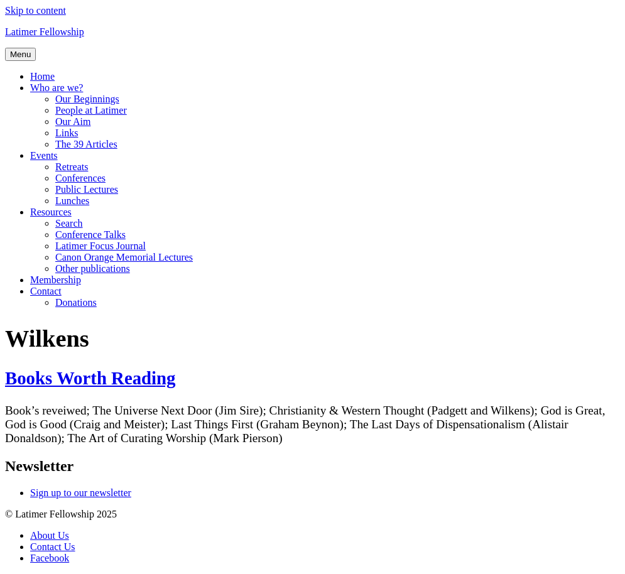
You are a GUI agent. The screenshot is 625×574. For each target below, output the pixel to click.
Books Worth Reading (90, 378)
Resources (51, 212)
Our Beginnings (87, 99)
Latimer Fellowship (44, 31)
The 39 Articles (86, 144)
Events (44, 155)
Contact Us (52, 546)
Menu (20, 54)
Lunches (72, 200)
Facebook (49, 558)
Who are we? (56, 87)
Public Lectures (86, 189)
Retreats (71, 166)
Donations (76, 302)
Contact (46, 291)
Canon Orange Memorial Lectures (124, 257)
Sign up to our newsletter (80, 492)
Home (42, 76)
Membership (55, 279)
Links (66, 132)
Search (69, 223)
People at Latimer (91, 110)
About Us (49, 535)
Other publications (92, 268)
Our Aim (72, 121)
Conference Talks (90, 234)
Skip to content (35, 10)
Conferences (80, 178)
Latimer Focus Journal (100, 246)
